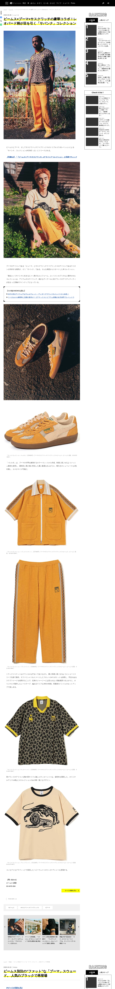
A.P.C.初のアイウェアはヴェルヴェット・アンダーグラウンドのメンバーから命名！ (38, 294)
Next (78, 927)
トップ (5, 9)
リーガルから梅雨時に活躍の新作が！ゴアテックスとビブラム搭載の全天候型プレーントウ (41, 297)
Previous (5, 927)
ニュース (11, 9)
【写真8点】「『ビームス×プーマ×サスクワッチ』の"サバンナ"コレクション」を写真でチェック (41, 157)
